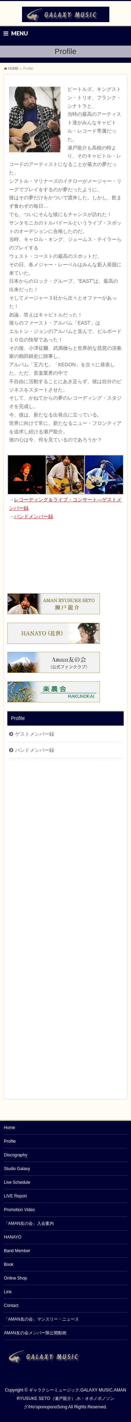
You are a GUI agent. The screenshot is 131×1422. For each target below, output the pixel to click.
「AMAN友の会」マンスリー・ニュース (41, 1319)
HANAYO (12, 1237)
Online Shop (15, 1278)
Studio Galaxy (17, 1168)
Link (8, 1291)
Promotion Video (19, 1209)
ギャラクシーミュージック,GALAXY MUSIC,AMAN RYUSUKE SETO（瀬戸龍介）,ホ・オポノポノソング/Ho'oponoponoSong (71, 1398)
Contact (11, 1305)
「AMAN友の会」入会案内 (29, 1223)
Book (8, 1264)
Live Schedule (17, 1182)
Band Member (17, 1250)
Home (9, 1127)
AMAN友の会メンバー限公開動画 (35, 1332)
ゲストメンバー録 (34, 734)
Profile (18, 718)
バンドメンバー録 (33, 516)
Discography (15, 1155)
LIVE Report (15, 1196)
